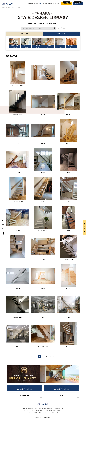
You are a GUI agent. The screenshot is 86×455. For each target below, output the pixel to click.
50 (54, 356)
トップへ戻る (61, 28)
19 (35, 356)
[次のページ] (57, 356)
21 (43, 356)
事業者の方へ (50, 3)
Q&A (54, 3)
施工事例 (39, 3)
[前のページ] (29, 356)
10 (31, 356)
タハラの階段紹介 (30, 3)
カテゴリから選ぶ (61, 33)
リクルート (32, 410)
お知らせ (42, 410)
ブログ (37, 410)
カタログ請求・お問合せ (67, 3)
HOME (23, 408)
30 (46, 356)
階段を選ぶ (36, 3)
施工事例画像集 (25, 395)
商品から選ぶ (24, 33)
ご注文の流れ (44, 3)
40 (50, 356)
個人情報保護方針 (57, 410)
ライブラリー (12, 7)
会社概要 (26, 410)
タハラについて (58, 3)
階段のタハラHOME (6, 7)
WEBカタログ (49, 410)
